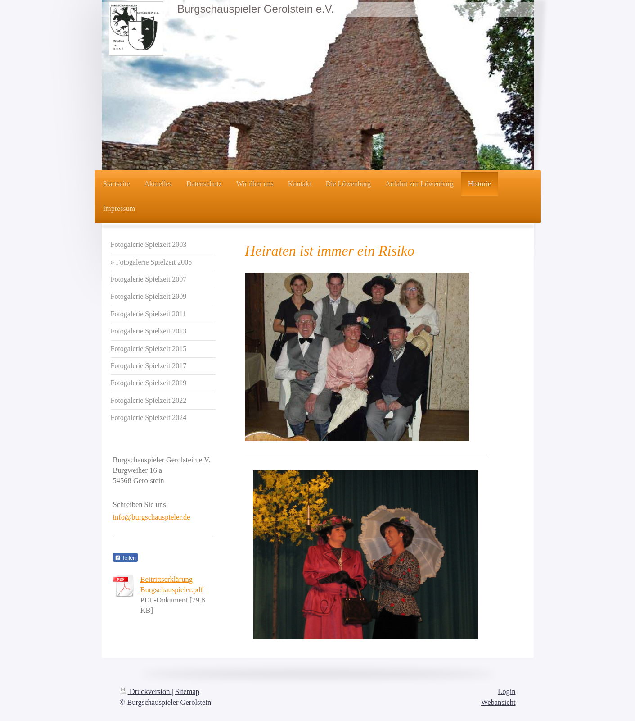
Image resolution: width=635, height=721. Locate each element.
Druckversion (146, 691)
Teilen (125, 558)
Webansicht (498, 702)
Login (506, 691)
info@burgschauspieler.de (151, 517)
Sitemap (187, 691)
